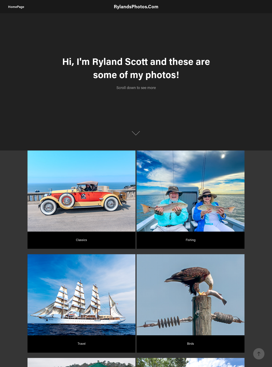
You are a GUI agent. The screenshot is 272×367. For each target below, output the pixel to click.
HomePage (16, 7)
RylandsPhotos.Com (136, 6)
